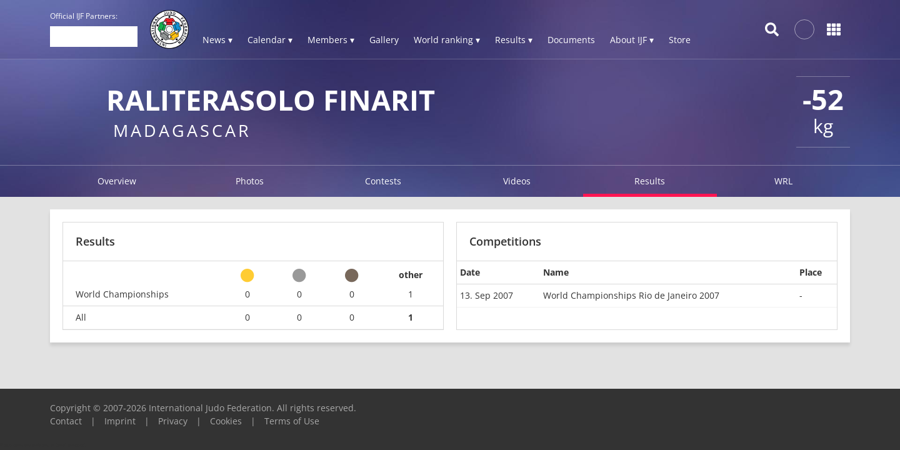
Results (649, 181)
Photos (250, 181)
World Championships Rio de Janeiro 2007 (631, 295)
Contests (383, 181)
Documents (571, 40)
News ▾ (217, 40)
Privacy (173, 421)
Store (680, 40)
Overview (117, 181)
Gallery (384, 40)
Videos (517, 181)
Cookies (226, 421)
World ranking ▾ (447, 40)
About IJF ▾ (632, 40)
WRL (783, 181)
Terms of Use (291, 421)
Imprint (120, 421)
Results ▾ (513, 40)
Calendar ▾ (270, 40)
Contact (66, 421)
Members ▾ (331, 40)
